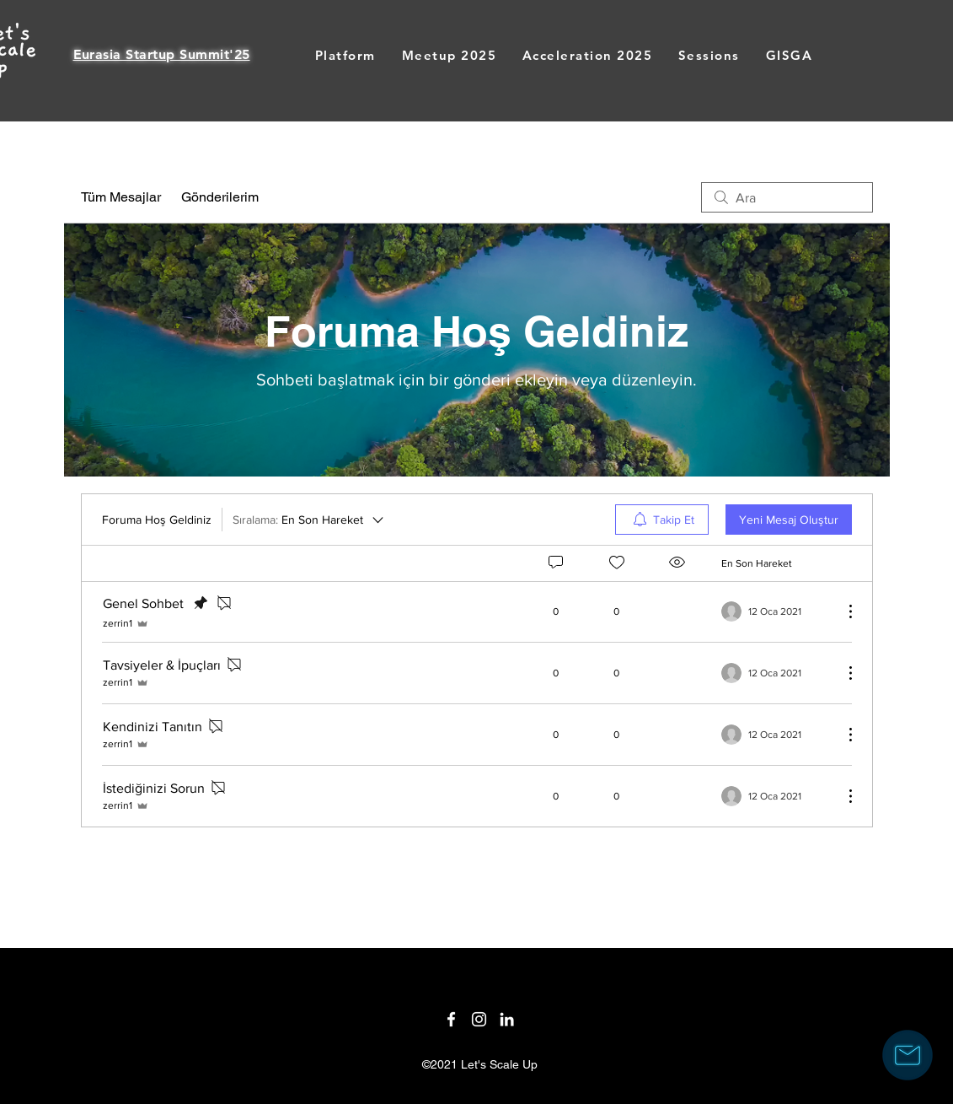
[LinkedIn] (507, 1019)
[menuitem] (662, 519)
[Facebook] (451, 1019)
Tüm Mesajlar (121, 197)
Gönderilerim (220, 197)
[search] (787, 197)
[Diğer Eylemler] (842, 611)
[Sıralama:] (309, 519)
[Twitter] (479, 1019)
